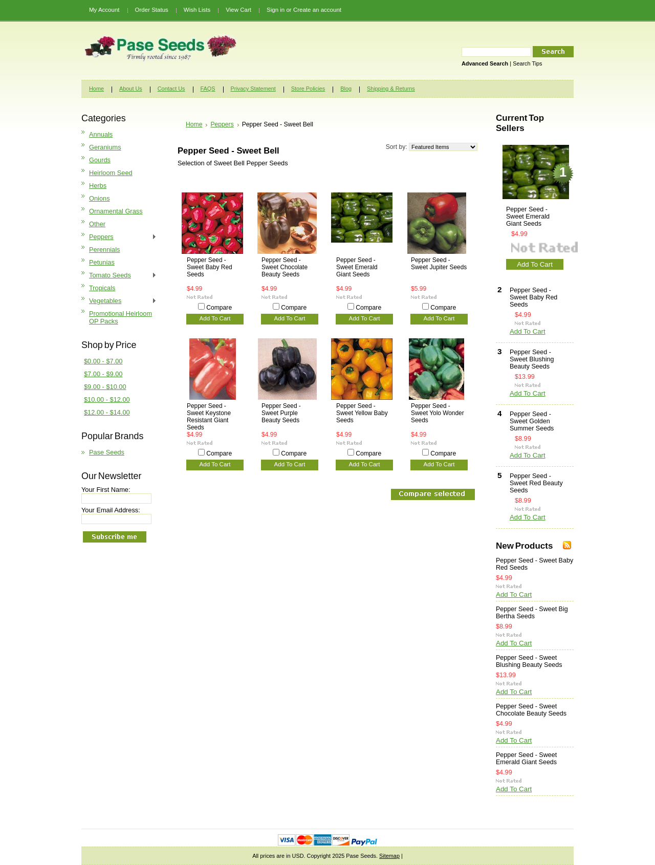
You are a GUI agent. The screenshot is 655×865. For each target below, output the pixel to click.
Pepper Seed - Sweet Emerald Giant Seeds (357, 267)
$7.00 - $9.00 (103, 374)
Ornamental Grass (116, 211)
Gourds (100, 160)
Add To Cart (215, 318)
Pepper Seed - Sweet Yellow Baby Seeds (362, 413)
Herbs (97, 185)
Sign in (276, 10)
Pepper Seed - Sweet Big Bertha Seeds (532, 612)
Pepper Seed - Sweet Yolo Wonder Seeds (437, 413)
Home (194, 124)
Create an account (317, 10)
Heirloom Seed (111, 173)
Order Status (151, 10)
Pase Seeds (106, 452)
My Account (104, 10)
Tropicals (102, 288)
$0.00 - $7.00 (103, 361)
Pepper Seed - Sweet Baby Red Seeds (209, 267)
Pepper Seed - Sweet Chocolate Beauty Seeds (284, 267)
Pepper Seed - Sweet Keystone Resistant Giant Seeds (209, 416)
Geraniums (105, 147)
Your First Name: (105, 489)
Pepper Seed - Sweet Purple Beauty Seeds (281, 413)
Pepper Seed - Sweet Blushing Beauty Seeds (532, 359)
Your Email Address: (110, 510)
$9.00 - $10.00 (105, 387)
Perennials (104, 249)
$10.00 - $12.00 (107, 399)
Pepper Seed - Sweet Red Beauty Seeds (536, 483)
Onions (99, 198)
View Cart (238, 10)
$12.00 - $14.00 (107, 412)
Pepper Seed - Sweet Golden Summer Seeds (532, 421)
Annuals (101, 134)
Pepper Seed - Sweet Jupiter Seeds (439, 263)
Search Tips (527, 63)
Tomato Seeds (119, 275)
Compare (219, 307)
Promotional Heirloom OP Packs (120, 317)
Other (97, 224)
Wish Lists (197, 10)
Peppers (119, 237)
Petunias (102, 262)
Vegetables (119, 301)
